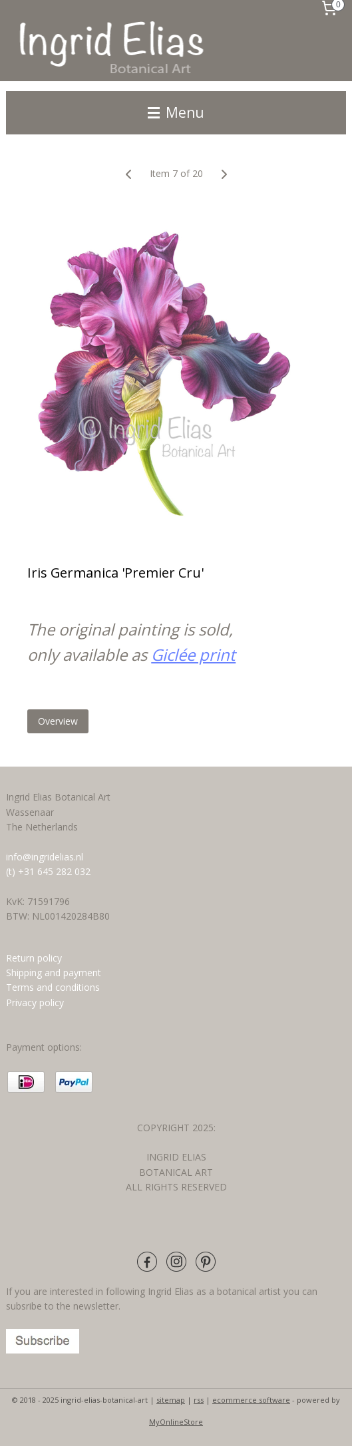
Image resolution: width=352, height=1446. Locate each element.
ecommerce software (251, 1400)
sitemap (170, 1400)
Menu (176, 112)
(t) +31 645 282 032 (48, 871)
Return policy (34, 958)
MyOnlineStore (176, 1422)
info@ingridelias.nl (44, 856)
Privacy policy (35, 1002)
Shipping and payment (53, 972)
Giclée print (193, 654)
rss (199, 1400)
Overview (58, 721)
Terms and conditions (54, 987)
